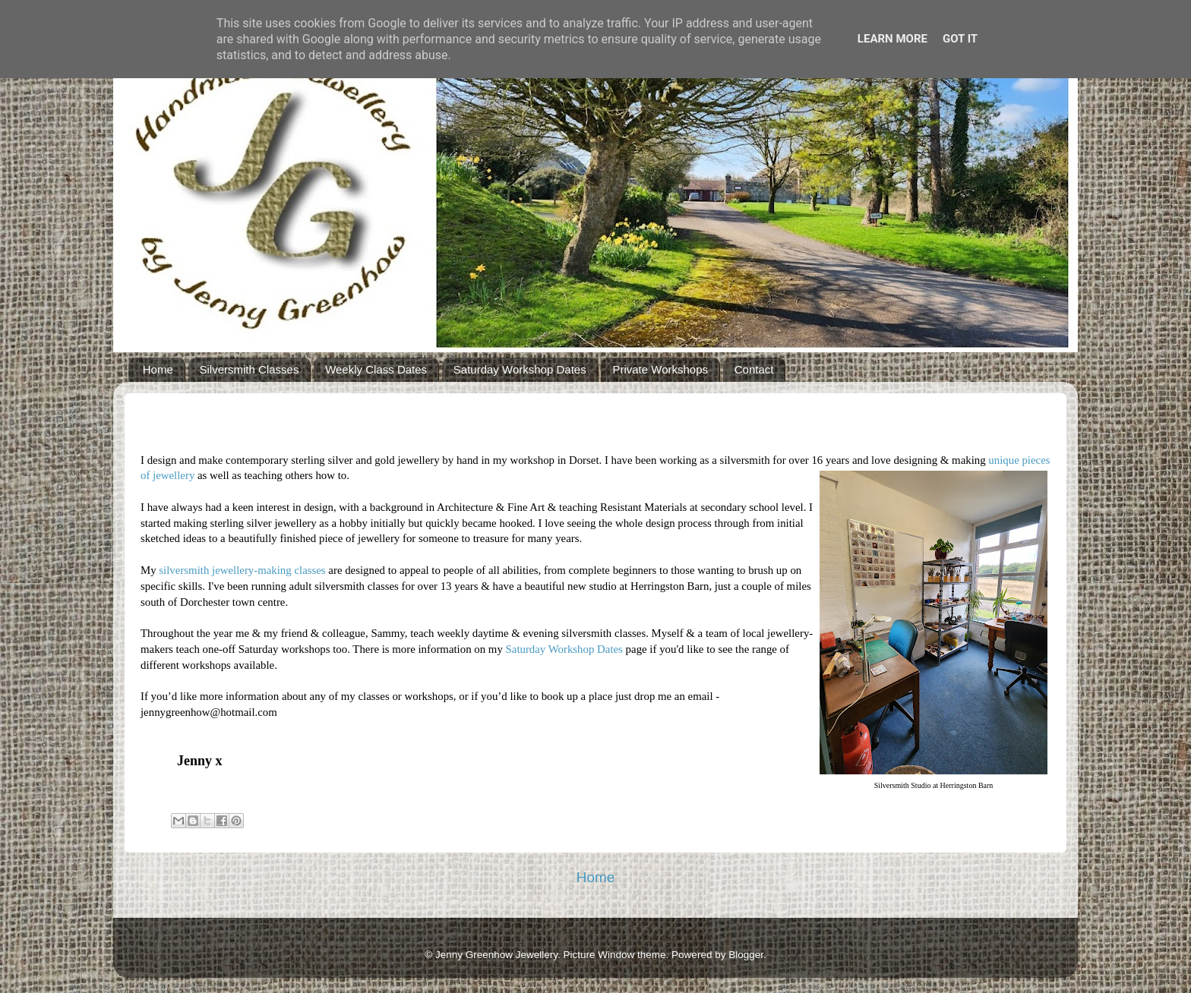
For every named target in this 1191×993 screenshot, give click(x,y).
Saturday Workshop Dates (519, 369)
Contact (754, 369)
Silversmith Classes (249, 369)
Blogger (745, 954)
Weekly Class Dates (376, 369)
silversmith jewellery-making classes (242, 570)
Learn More (892, 39)
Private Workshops (660, 369)
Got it (960, 39)
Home (158, 369)
